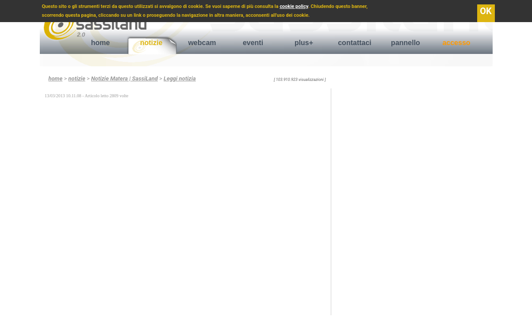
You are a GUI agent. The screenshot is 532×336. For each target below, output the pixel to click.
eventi (253, 42)
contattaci (354, 42)
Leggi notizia (180, 78)
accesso (456, 42)
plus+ (304, 42)
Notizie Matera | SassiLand (124, 78)
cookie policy (293, 6)
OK (486, 11)
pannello (405, 42)
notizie (151, 42)
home (100, 42)
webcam (202, 42)
